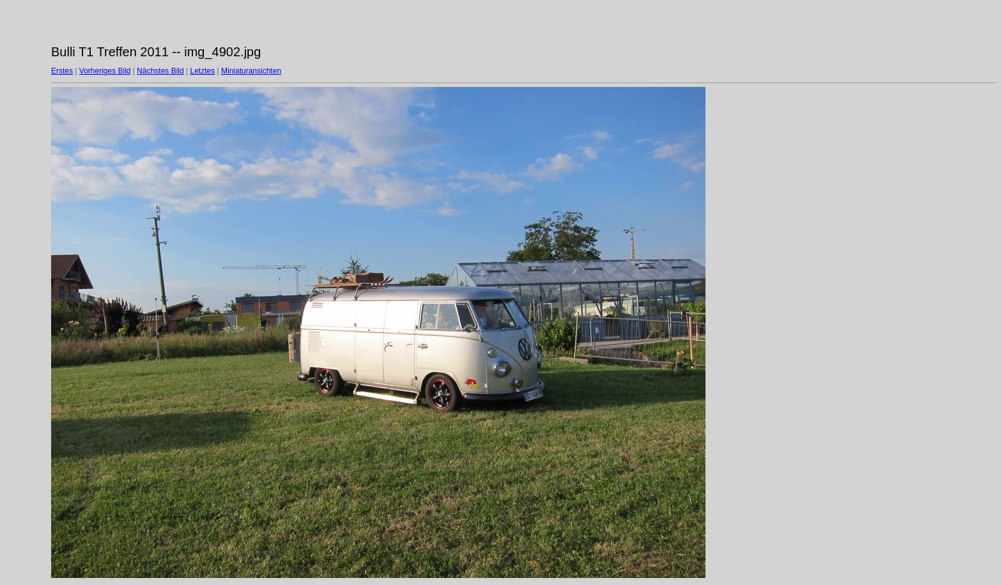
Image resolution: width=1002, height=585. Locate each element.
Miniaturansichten (251, 70)
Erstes (62, 70)
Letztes (202, 70)
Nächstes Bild (160, 70)
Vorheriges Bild (105, 70)
